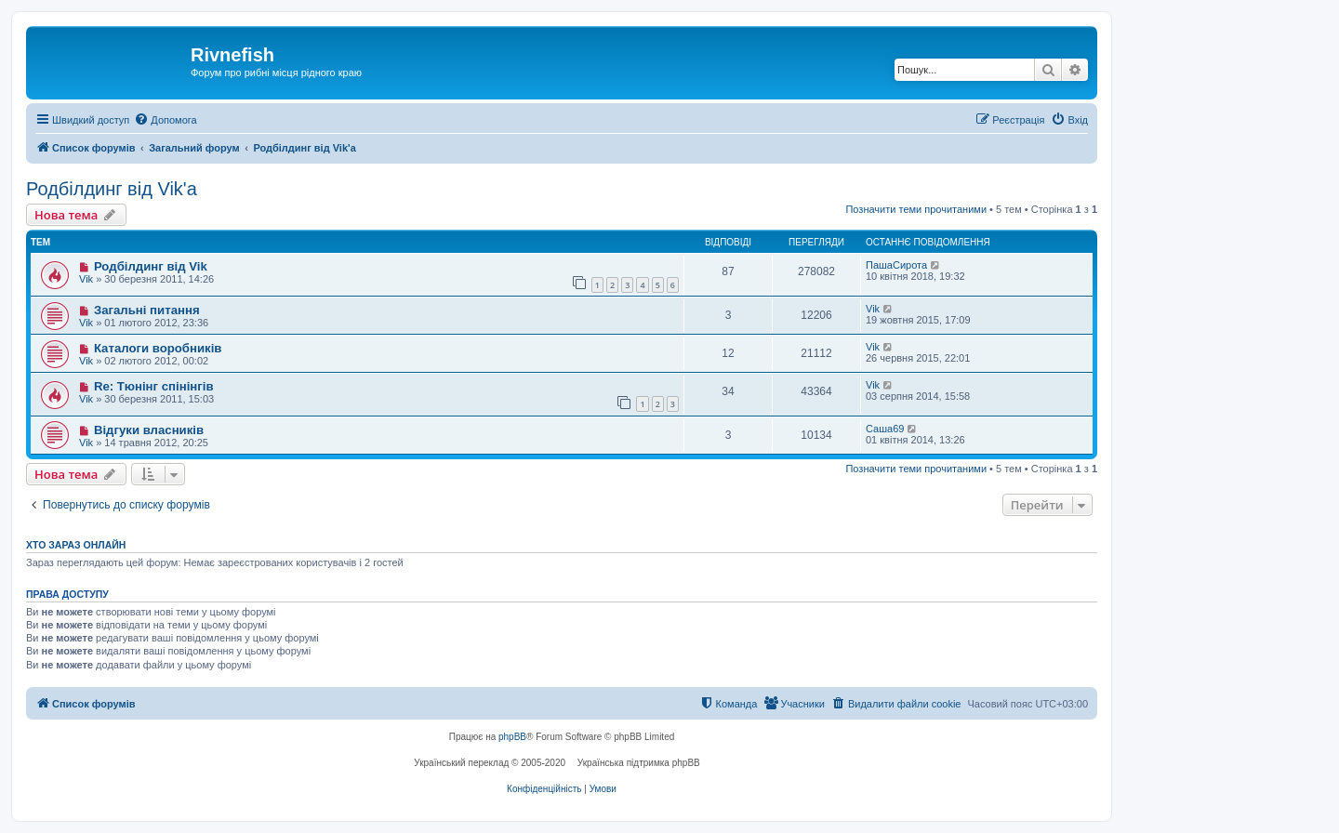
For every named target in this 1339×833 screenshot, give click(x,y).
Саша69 (885, 428)
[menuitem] (165, 120)
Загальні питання (147, 310)
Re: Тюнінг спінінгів (154, 386)
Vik (86, 278)
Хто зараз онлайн (76, 544)
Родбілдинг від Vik (150, 266)
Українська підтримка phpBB (638, 763)
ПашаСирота (896, 265)
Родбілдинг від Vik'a (111, 188)
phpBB (512, 737)
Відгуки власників (149, 430)
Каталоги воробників (158, 348)
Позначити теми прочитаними (916, 209)
